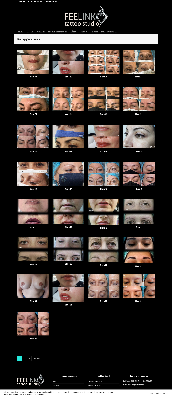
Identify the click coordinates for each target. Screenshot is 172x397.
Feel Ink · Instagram (95, 382)
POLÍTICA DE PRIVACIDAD (35, 2)
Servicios (56, 385)
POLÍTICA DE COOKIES (51, 2)
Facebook (151, 1)
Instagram (154, 1)
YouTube (147, 1)
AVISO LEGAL (21, 2)
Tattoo (55, 382)
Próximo (37, 359)
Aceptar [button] (166, 393)
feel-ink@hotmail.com (136, 385)
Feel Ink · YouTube (94, 385)
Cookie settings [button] (155, 393)
